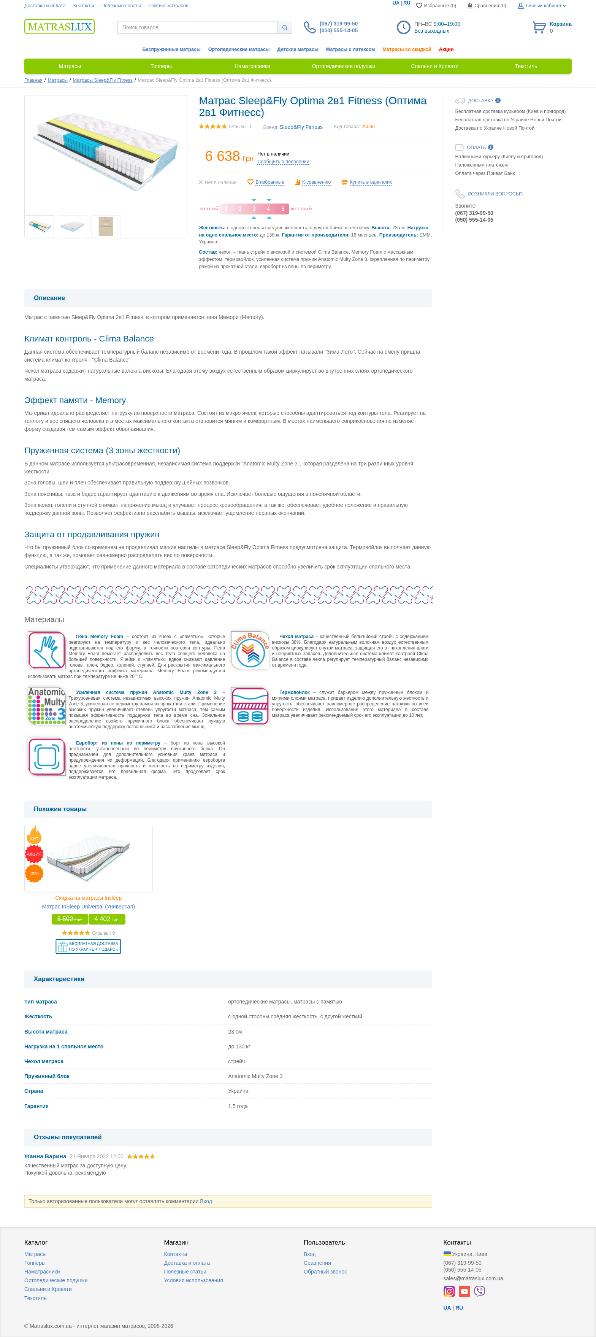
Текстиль (35, 1298)
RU (406, 3)
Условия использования (193, 1280)
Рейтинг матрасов (169, 5)
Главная (33, 80)
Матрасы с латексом (350, 49)
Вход (206, 1201)
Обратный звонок (325, 1272)
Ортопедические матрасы (239, 49)
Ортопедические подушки (56, 1280)
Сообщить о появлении (283, 161)
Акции (446, 49)
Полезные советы (121, 5)
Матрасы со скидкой (406, 49)
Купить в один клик (371, 182)
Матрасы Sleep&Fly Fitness (103, 80)
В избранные (269, 182)
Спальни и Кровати (48, 1289)
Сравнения (317, 1263)
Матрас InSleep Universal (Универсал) (88, 907)
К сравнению (316, 182)
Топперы (35, 1263)
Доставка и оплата (45, 5)
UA (396, 3)
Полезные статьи (185, 1272)
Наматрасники (42, 1272)
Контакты (83, 5)
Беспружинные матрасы (172, 49)
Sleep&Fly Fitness (301, 127)
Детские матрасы (298, 49)
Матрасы (58, 80)
